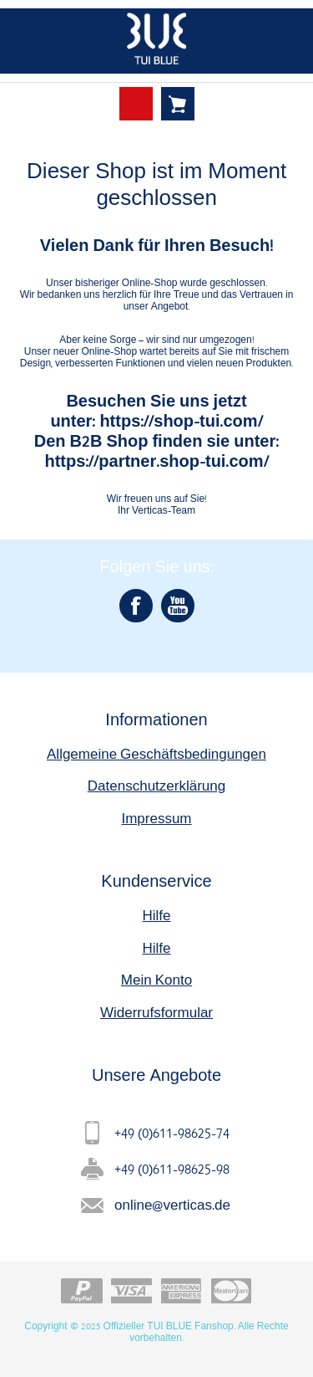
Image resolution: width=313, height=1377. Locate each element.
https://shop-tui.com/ (180, 420)
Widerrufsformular (156, 1012)
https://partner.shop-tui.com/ (156, 460)
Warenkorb (177, 103)
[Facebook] (136, 605)
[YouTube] (177, 605)
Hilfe (156, 915)
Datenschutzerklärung (156, 785)
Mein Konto (156, 979)
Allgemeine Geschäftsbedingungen (156, 753)
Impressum (156, 818)
